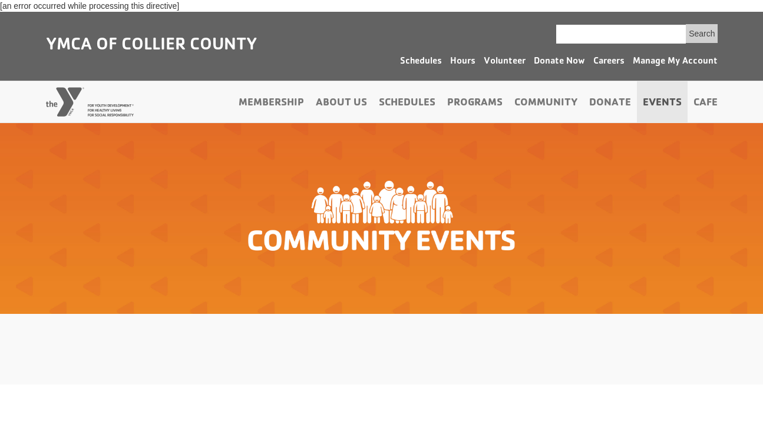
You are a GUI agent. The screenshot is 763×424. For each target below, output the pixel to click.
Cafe (705, 103)
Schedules (421, 62)
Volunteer (505, 62)
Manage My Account (675, 62)
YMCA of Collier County (151, 46)
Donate (610, 103)
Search (702, 33)
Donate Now (559, 62)
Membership (271, 103)
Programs (475, 103)
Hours (462, 62)
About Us (341, 103)
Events (662, 103)
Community (545, 103)
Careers (609, 62)
